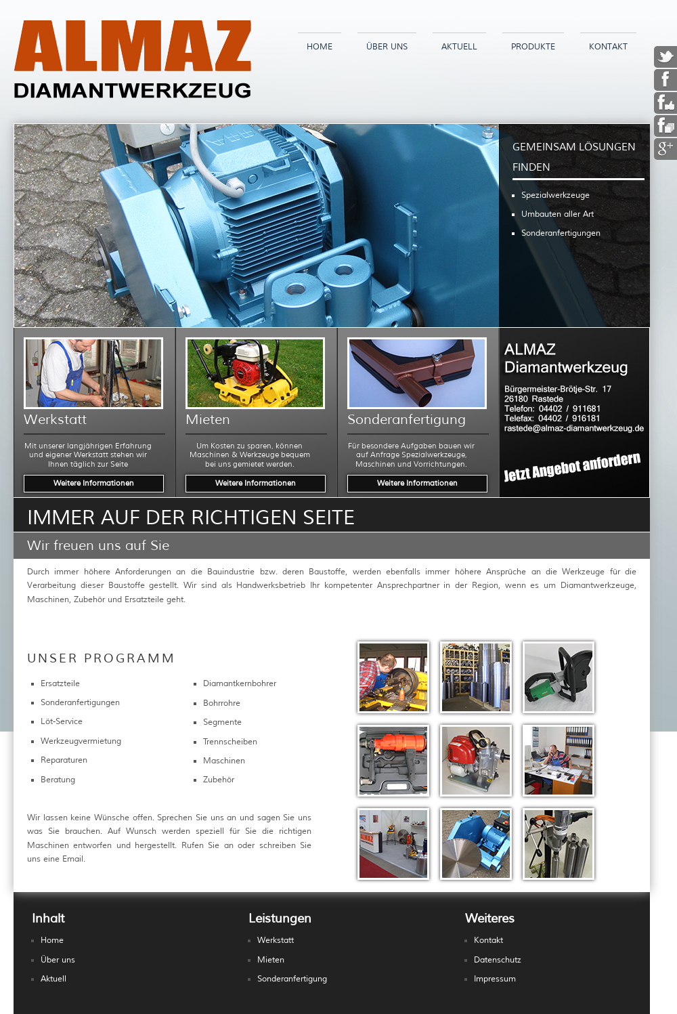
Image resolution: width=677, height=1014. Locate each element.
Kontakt (608, 47)
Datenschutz (497, 960)
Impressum (495, 979)
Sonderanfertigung (292, 979)
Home (319, 47)
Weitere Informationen (93, 483)
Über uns (387, 47)
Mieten (270, 960)
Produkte (533, 47)
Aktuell (459, 47)
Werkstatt (275, 940)
